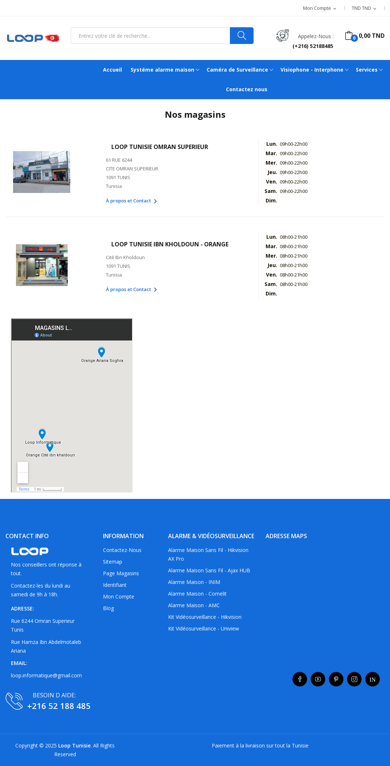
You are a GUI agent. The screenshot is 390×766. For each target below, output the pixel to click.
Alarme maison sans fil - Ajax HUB (209, 570)
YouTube (318, 679)
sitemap (112, 561)
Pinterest (336, 679)
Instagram (354, 679)
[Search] (242, 35)
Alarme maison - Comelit (197, 593)
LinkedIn (372, 679)
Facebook (299, 679)
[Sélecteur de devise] (364, 8)
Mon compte (118, 596)
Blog (108, 608)
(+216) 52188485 (312, 46)
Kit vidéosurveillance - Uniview (203, 628)
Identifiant (115, 584)
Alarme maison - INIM (194, 581)
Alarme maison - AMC (194, 605)
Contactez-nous (122, 550)
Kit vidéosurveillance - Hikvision (205, 616)
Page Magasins (121, 573)
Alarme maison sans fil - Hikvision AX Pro (208, 554)
